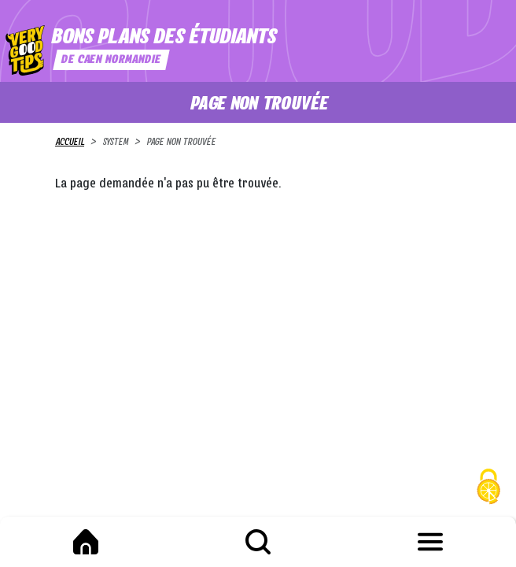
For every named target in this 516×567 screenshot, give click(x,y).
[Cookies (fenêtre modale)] (488, 489)
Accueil (69, 142)
